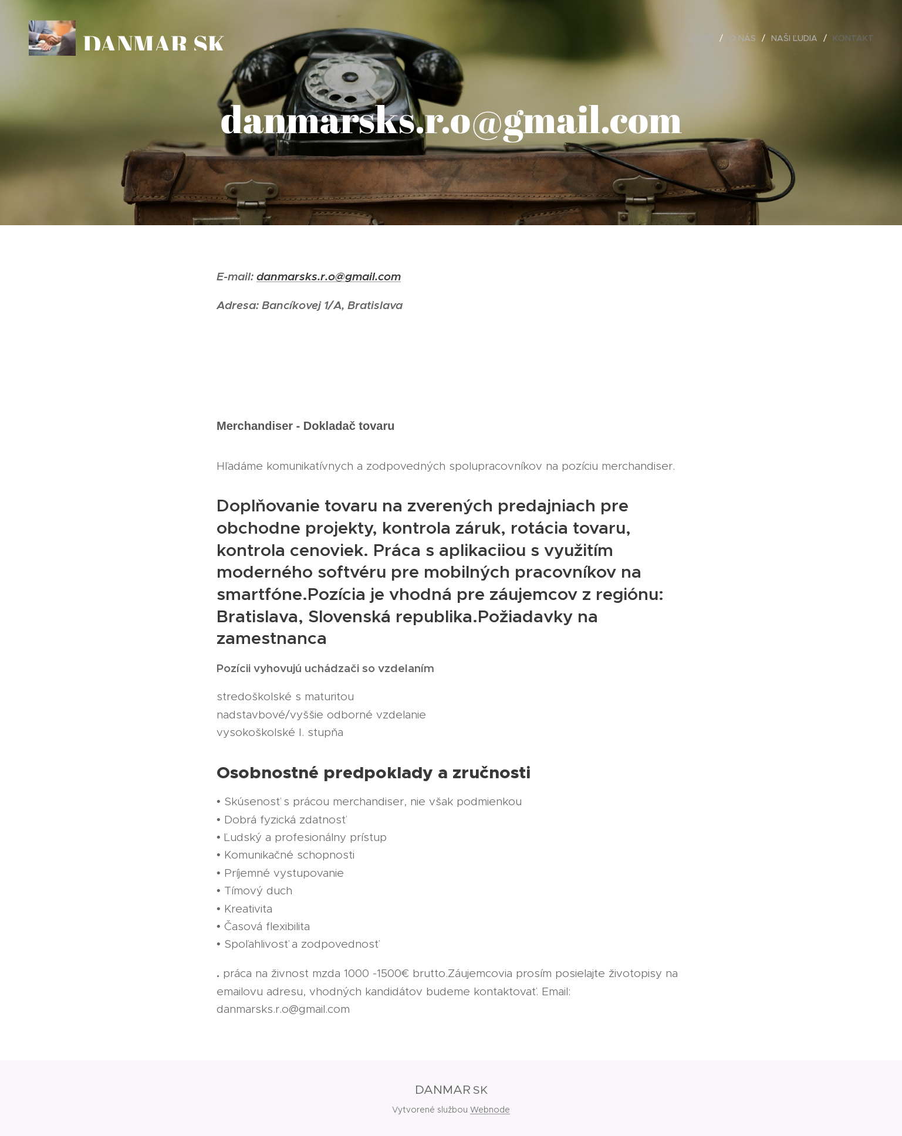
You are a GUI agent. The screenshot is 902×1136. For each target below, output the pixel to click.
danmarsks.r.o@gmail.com (328, 276)
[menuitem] (704, 38)
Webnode (490, 1109)
